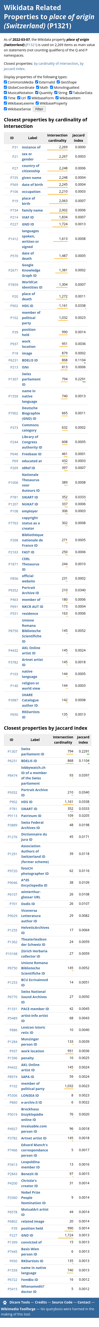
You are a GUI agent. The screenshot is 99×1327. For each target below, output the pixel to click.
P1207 (13, 504)
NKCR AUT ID (32, 606)
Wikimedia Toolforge (18, 1309)
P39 (15, 332)
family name (32, 210)
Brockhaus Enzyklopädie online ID (32, 1114)
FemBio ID (29, 1279)
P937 (14, 344)
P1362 (12, 942)
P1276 (12, 837)
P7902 (13, 413)
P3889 (12, 825)
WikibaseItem (70, 98)
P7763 (13, 523)
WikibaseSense (19, 109)
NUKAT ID (30, 504)
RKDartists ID (32, 1261)
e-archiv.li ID (31, 1102)
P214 (14, 217)
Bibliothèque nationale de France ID (33, 540)
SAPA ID (27, 1076)
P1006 (13, 482)
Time (12, 98)
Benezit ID (29, 1174)
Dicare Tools (20, 1302)
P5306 (12, 1095)
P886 (13, 1030)
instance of (31, 147)
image (27, 353)
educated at (32, 461)
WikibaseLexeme (21, 103)
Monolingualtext (66, 87)
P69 (15, 461)
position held (32, 1228)
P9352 (13, 590)
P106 (14, 191)
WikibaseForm (43, 98)
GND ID (28, 224)
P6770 (12, 997)
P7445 (12, 1251)
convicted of (31, 1242)
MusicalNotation (20, 92)
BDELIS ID (30, 360)
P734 (14, 210)
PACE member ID (35, 1009)
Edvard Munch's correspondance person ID (34, 1150)
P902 (14, 305)
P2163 (13, 552)
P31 (15, 147)
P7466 (12, 1150)
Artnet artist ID (33, 1138)
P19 (15, 201)
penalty (27, 1058)
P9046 (12, 882)
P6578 (12, 1212)
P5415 (12, 1289)
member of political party (31, 317)
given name (31, 177)
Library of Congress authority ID (32, 442)
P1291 (12, 854)
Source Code (62, 1302)
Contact (84, 1302)
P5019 (12, 1114)
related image (32, 1221)
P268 (14, 540)
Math (44, 87)
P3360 (12, 1197)
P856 (14, 578)
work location (32, 1051)
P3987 (13, 700)
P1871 (13, 564)
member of (31, 599)
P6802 (12, 1221)
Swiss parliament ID (31, 379)
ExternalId (47, 82)
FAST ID (28, 552)
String (62, 92)
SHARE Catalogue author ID (30, 700)
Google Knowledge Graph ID (31, 270)
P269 (14, 468)
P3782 (13, 662)
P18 (15, 353)
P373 (14, 427)
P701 (13, 903)
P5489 (12, 1018)
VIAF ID (28, 217)
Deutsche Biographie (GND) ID (31, 413)
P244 (14, 442)
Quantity (45, 92)
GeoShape (69, 82)
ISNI (25, 367)
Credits (41, 1302)
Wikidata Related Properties (32, 12)
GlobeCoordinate (21, 87)
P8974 (12, 1076)
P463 (14, 599)
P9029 (12, 915)
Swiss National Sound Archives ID (34, 996)
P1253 (12, 982)
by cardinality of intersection (56, 63)
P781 (14, 497)
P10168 (11, 953)
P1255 (12, 930)
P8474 (12, 775)
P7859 (13, 284)
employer (30, 511)
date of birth (32, 184)
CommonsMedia (20, 82)
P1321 (31, 44)
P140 (14, 685)
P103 (14, 674)
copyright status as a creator (31, 523)
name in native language (29, 396)
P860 (13, 1102)
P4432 (13, 650)
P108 (14, 511)
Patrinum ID (31, 815)
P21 (15, 156)
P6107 (12, 894)
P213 (14, 367)
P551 (14, 613)
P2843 (12, 1174)
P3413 (12, 1164)
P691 (14, 606)
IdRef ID (28, 468)
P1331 (12, 1009)
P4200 (12, 1183)
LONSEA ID (30, 1095)
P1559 (13, 396)
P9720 (12, 871)
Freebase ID (32, 454)
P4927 (12, 1128)
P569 (14, 184)
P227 (14, 224)
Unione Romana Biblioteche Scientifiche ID (31, 631)
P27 (15, 168)
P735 (14, 177)
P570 (14, 256)
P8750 (13, 630)
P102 (14, 317)
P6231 (13, 360)
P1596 (12, 1058)
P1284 (12, 1041)
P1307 (13, 379)
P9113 (12, 815)
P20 (15, 296)
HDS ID (27, 305)
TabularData (82, 92)
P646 (14, 454)
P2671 (13, 270)
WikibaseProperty (53, 103)
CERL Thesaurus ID (30, 564)
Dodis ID (28, 903)
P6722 (12, 1279)
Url (23, 98)
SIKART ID (30, 497)
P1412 (13, 239)
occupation (31, 191)
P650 (14, 714)
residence (30, 613)
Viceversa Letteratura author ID (31, 915)
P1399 (12, 1242)
